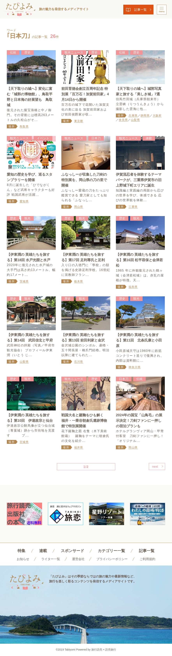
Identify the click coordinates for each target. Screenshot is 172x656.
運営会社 (78, 559)
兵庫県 (133, 115)
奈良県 (123, 119)
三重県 (133, 206)
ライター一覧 (50, 559)
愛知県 (24, 201)
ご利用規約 (147, 559)
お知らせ (23, 559)
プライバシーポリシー (112, 559)
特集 (21, 551)
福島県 (133, 287)
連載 (43, 551)
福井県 (78, 447)
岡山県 (78, 206)
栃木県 (78, 281)
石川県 (78, 361)
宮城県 (24, 442)
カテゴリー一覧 (111, 551)
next (155, 466)
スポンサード (72, 551)
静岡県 (145, 115)
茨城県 (24, 281)
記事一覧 (140, 9)
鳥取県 (24, 126)
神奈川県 (135, 367)
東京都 (78, 120)
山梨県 (135, 119)
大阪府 (157, 115)
